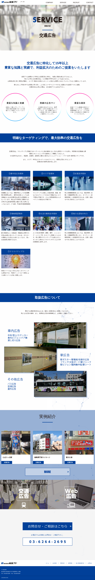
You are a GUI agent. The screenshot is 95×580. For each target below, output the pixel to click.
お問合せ (90, 563)
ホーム (47, 563)
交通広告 (7, 462)
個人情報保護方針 (80, 563)
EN (23, 1)
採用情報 (70, 563)
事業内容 (62, 563)
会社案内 (55, 563)
